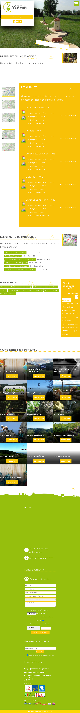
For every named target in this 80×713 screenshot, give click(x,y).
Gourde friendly (7, 287)
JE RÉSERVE (70, 298)
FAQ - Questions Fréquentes (36, 669)
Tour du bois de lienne (13, 256)
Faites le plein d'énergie (23, 287)
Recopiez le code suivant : (40, 624)
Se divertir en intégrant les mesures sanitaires (25, 290)
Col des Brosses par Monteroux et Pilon (20, 259)
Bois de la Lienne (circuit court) (17, 266)
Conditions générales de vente (37, 676)
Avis (28, 680)
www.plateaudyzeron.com (37, 711)
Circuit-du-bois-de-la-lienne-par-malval (20, 269)
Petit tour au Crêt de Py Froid (16, 263)
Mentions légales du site (35, 672)
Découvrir (12, 376)
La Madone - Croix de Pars (15, 253)
